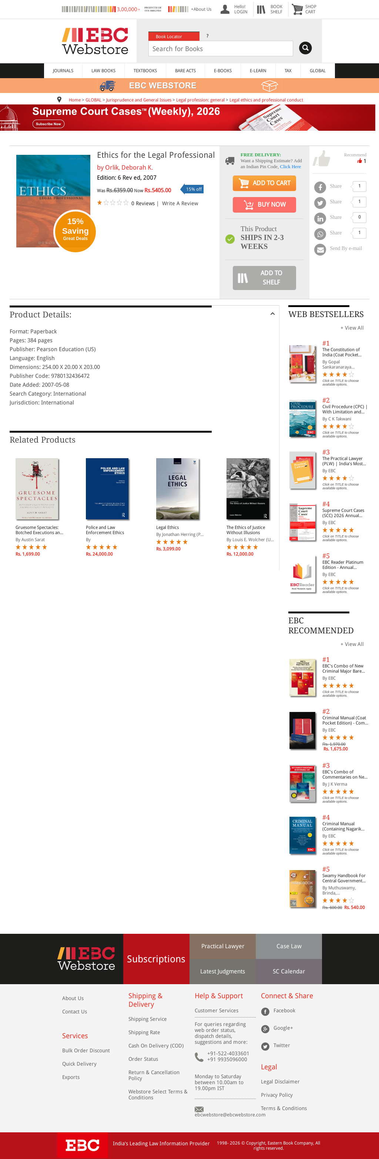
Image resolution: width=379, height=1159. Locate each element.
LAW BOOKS (103, 70)
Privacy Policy (277, 1095)
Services (75, 1036)
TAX (288, 70)
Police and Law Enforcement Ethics (105, 530)
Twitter (282, 1045)
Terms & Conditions (284, 1108)
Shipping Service (147, 1019)
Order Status (143, 1059)
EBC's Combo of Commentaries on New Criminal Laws (345, 774)
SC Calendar (289, 971)
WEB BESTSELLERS (326, 314)
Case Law (289, 946)
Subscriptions (156, 959)
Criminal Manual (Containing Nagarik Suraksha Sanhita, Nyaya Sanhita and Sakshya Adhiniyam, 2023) (346, 826)
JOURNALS (63, 70)
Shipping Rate (144, 1032)
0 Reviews (143, 203)
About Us (73, 998)
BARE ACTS (185, 70)
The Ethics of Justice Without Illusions (246, 530)
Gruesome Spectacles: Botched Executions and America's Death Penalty (39, 530)
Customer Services (216, 1010)
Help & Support (219, 996)
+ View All (352, 328)
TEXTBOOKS (145, 70)
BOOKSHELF (276, 9)
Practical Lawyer (222, 946)
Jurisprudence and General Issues (138, 100)
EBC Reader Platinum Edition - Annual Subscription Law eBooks (342, 565)
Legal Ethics (167, 527)
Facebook (284, 1010)
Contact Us (74, 1012)
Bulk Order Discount (86, 1050)
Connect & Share (287, 996)
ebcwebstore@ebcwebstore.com (230, 1115)
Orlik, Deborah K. (129, 167)
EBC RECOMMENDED (321, 625)
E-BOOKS (223, 70)
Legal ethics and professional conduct (266, 100)
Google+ (283, 1028)
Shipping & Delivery (145, 1000)
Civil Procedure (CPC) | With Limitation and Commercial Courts (345, 409)
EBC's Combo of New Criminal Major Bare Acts (342, 668)
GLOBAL (318, 70)
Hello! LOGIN (241, 9)
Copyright (255, 1143)
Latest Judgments (222, 971)
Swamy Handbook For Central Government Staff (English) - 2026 (344, 878)
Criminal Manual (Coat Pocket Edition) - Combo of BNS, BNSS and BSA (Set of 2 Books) (346, 720)
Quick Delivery (79, 1064)
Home (75, 100)
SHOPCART (310, 9)
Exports (71, 1077)
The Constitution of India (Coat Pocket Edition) (341, 352)
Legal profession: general (200, 100)
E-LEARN (258, 70)
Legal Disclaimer (280, 1082)
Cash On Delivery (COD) (156, 1046)
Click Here (290, 166)
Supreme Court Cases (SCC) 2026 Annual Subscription (343, 513)
